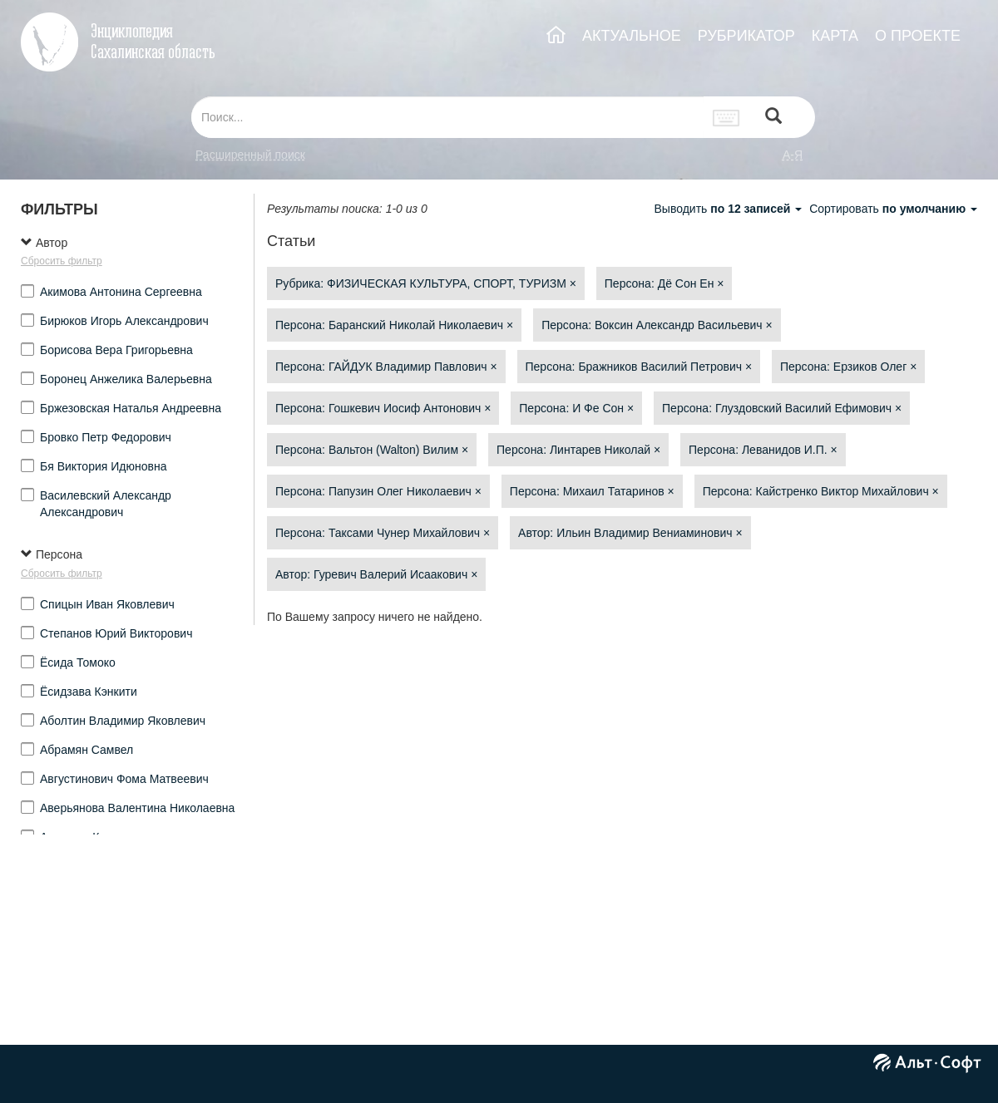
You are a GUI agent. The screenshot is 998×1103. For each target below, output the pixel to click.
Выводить (729, 208)
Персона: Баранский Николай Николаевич (394, 325)
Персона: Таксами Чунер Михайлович (382, 532)
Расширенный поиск (250, 154)
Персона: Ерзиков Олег (848, 366)
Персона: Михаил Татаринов (592, 491)
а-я (793, 154)
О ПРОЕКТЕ (918, 35)
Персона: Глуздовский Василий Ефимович (782, 408)
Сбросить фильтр (61, 261)
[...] (447, 117)
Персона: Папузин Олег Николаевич (378, 491)
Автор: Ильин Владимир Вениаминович (630, 532)
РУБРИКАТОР (746, 35)
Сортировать (893, 208)
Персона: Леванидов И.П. (763, 449)
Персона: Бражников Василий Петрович (639, 366)
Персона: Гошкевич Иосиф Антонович (383, 408)
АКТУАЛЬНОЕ (631, 35)
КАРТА (835, 35)
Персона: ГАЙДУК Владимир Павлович (386, 366)
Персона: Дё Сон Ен (664, 283)
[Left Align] (773, 117)
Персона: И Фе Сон (576, 408)
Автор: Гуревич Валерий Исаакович (376, 574)
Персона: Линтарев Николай (578, 449)
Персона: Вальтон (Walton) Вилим (371, 449)
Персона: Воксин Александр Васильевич (656, 325)
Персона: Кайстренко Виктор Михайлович (821, 491)
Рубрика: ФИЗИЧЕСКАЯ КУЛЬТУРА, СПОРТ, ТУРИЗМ (425, 283)
